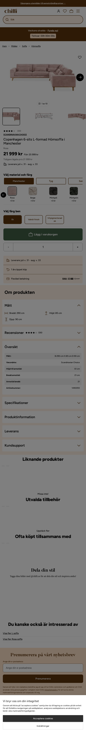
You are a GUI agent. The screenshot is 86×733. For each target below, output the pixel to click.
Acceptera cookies (43, 718)
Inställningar (43, 726)
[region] (43, 714)
